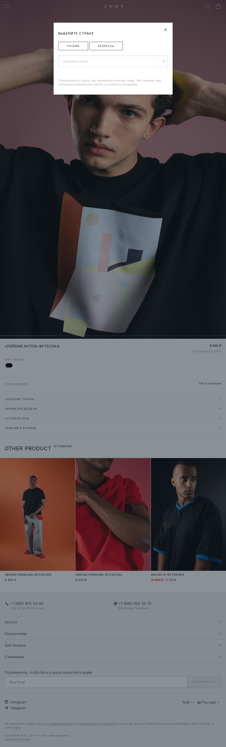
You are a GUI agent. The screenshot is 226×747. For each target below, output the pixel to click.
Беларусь (106, 46)
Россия (73, 46)
